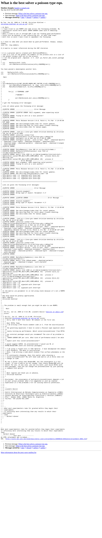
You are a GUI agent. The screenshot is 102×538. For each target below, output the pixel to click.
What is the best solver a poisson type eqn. (33, 13)
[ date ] (22, 17)
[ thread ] (29, 17)
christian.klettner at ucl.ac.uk (14, 25)
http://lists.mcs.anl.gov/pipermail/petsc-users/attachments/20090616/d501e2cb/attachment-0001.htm (46, 522)
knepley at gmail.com (21, 8)
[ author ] (43, 17)
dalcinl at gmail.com (54, 370)
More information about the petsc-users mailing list (18, 536)
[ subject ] (35, 17)
